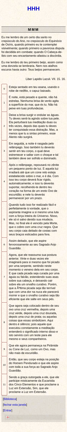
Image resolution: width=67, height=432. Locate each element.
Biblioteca (10, 399)
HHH (33, 8)
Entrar (7, 410)
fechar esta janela (15, 404)
